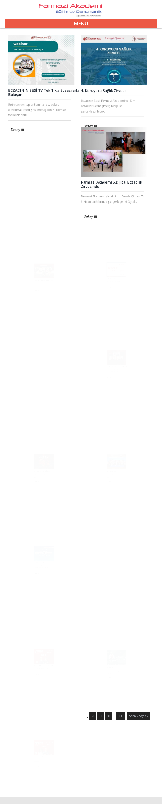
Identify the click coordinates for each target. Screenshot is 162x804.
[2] (92, 716)
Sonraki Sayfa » (138, 716)
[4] (108, 716)
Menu (81, 23)
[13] (120, 716)
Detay (20, 126)
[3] (100, 716)
